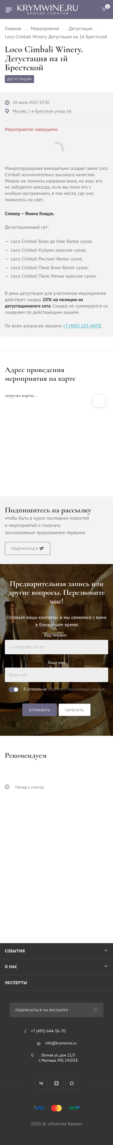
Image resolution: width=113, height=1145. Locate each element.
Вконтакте (41, 1083)
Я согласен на (64, 689)
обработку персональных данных (76, 689)
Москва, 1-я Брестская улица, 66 (42, 111)
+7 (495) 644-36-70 (48, 1031)
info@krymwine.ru (61, 1043)
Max (71, 1083)
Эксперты (16, 982)
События (15, 951)
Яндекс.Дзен (56, 1083)
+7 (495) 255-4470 (82, 326)
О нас (11, 966)
